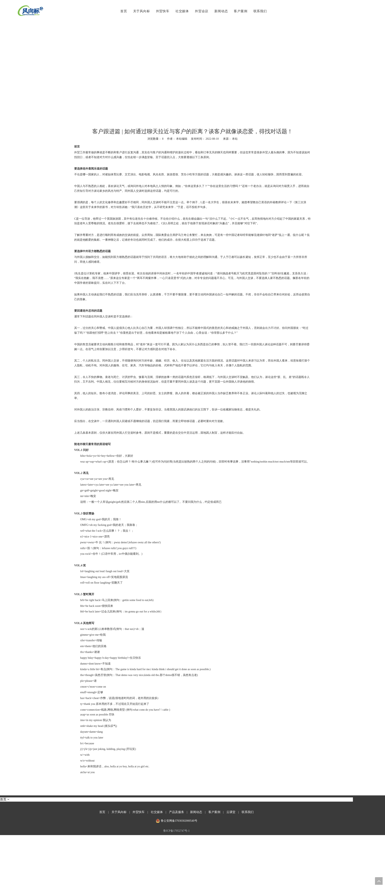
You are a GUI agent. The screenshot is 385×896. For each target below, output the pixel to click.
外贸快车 (162, 11)
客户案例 (240, 11)
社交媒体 (181, 11)
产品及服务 (176, 812)
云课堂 (230, 812)
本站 (235, 138)
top (379, 881)
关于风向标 (140, 11)
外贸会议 (201, 11)
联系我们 (259, 11)
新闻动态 (220, 11)
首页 (123, 11)
